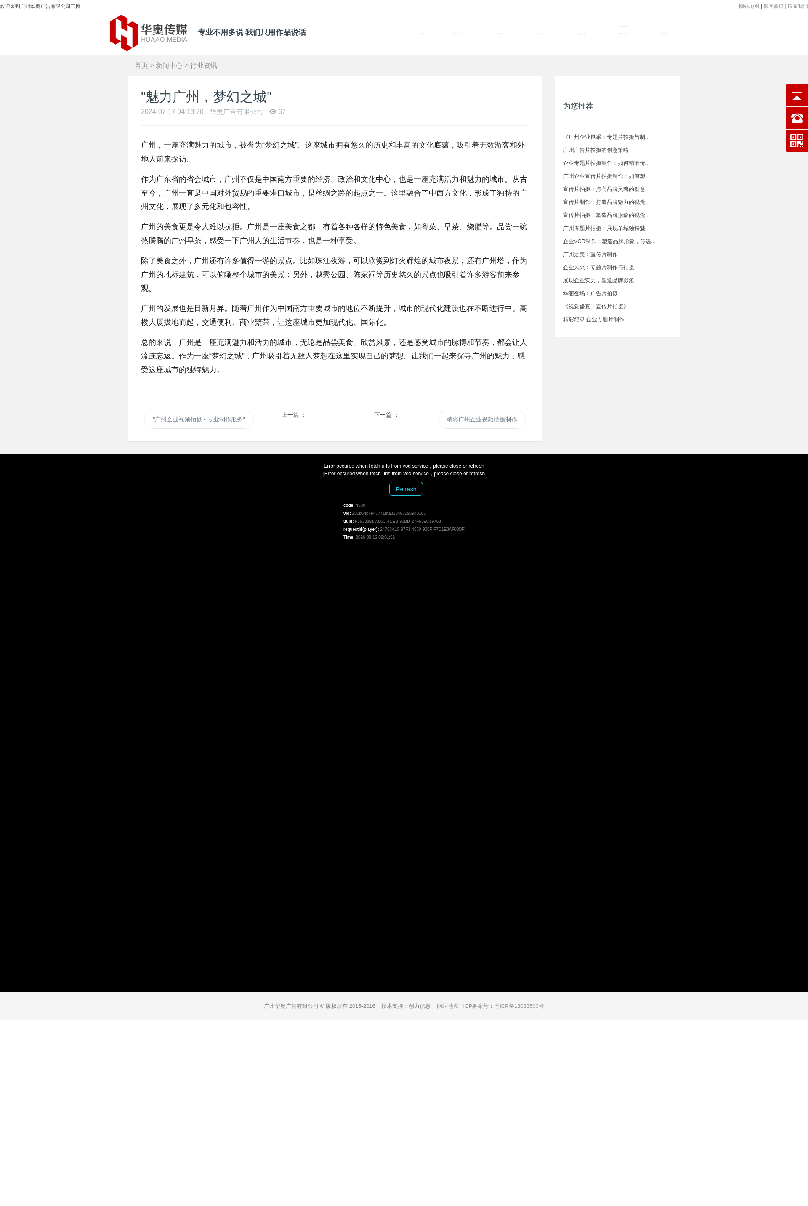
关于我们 (457, 34)
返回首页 (773, 6)
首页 (421, 34)
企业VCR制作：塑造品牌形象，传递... (609, 241)
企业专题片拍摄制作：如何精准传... (606, 163)
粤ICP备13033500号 (519, 1006)
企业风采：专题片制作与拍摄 (598, 267)
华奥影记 (540, 34)
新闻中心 (169, 65)
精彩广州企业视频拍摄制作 (482, 419)
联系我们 (798, 6)
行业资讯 (203, 65)
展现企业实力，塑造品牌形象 (598, 280)
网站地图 (749, 6)
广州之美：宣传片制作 (590, 254)
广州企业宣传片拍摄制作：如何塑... (606, 176)
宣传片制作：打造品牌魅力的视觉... (606, 202)
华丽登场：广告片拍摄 (590, 293)
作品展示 (498, 34)
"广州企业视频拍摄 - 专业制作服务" (199, 419)
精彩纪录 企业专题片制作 (594, 319)
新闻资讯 (623, 34)
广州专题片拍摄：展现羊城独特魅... (606, 228)
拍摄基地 (582, 34)
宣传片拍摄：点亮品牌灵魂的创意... (606, 189)
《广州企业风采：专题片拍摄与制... (606, 137)
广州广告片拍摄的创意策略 (596, 150)
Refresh (406, 489)
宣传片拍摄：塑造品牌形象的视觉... (606, 215)
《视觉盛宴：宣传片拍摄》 (596, 306)
